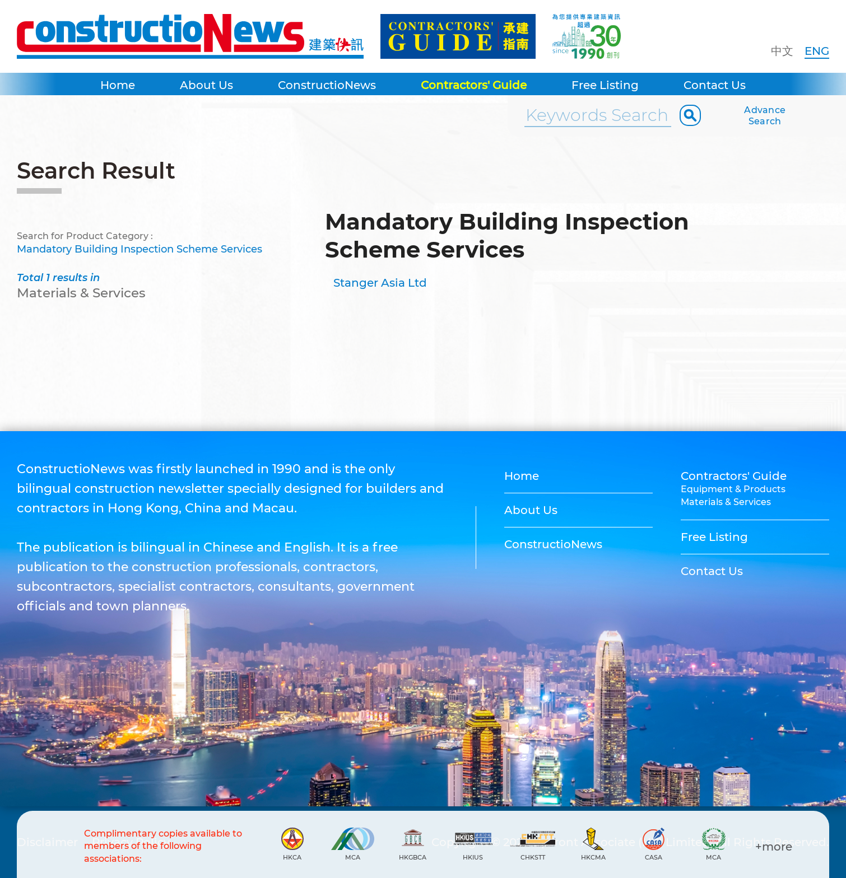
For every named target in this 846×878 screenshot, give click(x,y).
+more (773, 846)
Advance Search (764, 116)
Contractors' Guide (474, 85)
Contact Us (715, 85)
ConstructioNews (327, 85)
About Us (206, 85)
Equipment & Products (733, 489)
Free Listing (605, 85)
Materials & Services (726, 502)
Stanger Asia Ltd (380, 282)
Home (117, 85)
